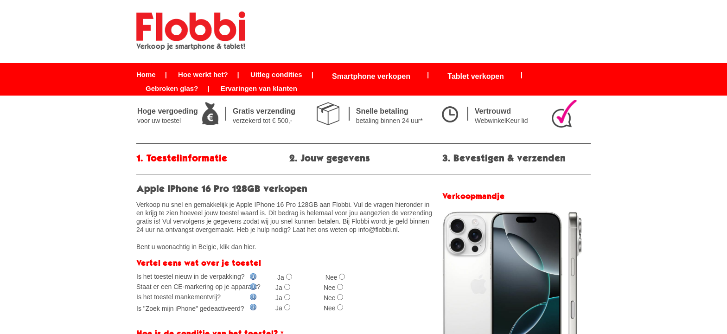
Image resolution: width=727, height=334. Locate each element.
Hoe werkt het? (203, 74)
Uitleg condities (276, 74)
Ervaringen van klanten (259, 88)
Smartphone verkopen (371, 76)
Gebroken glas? (172, 88)
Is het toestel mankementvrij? (196, 297)
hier (249, 246)
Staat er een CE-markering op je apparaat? (198, 286)
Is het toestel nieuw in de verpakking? (196, 276)
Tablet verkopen (475, 76)
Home (146, 74)
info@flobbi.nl (378, 229)
